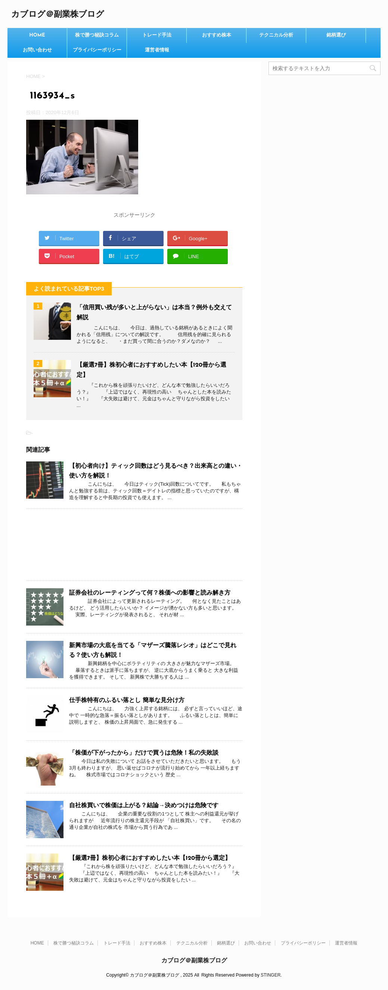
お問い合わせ (37, 50)
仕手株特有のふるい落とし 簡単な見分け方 (126, 701)
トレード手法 (156, 35)
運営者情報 (157, 50)
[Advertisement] (134, 544)
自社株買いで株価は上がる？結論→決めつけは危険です (143, 806)
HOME (37, 35)
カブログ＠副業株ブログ (57, 14)
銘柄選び (336, 35)
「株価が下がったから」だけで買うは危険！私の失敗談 (143, 753)
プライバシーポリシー (97, 50)
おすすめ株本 (216, 35)
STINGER (270, 975)
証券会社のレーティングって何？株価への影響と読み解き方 (149, 593)
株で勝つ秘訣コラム (97, 35)
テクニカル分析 (276, 35)
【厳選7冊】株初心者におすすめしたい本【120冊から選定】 (150, 858)
